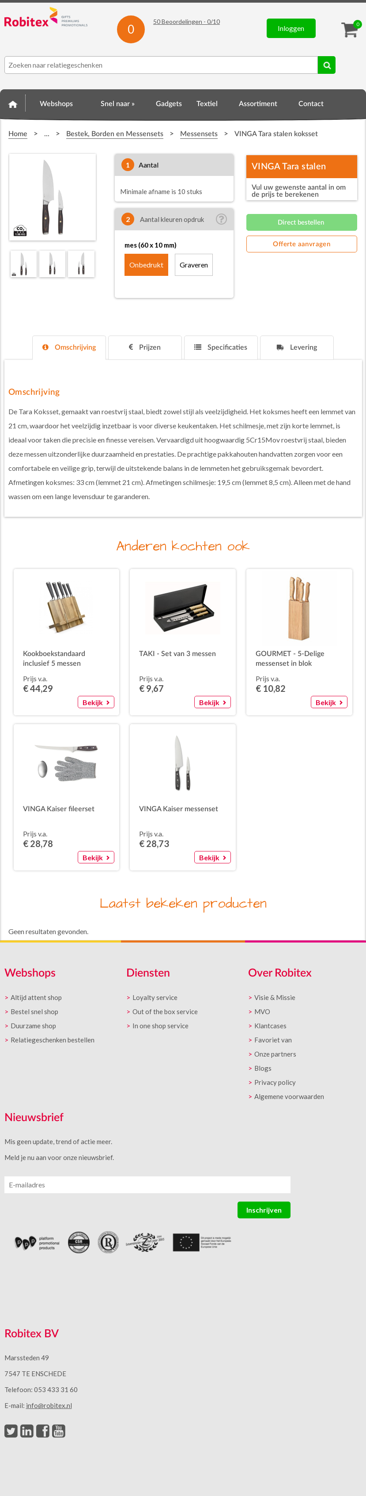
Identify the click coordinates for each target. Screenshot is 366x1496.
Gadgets (169, 103)
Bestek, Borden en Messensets (114, 133)
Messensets (199, 133)
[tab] (69, 348)
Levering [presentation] (297, 347)
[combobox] (161, 65)
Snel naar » (118, 103)
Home (13, 102)
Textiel (207, 103)
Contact (311, 103)
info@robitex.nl (49, 1405)
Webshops (56, 103)
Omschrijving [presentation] (69, 347)
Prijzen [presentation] (145, 347)
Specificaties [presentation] (220, 347)
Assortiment (258, 103)
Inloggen (291, 28)
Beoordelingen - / (186, 21)
